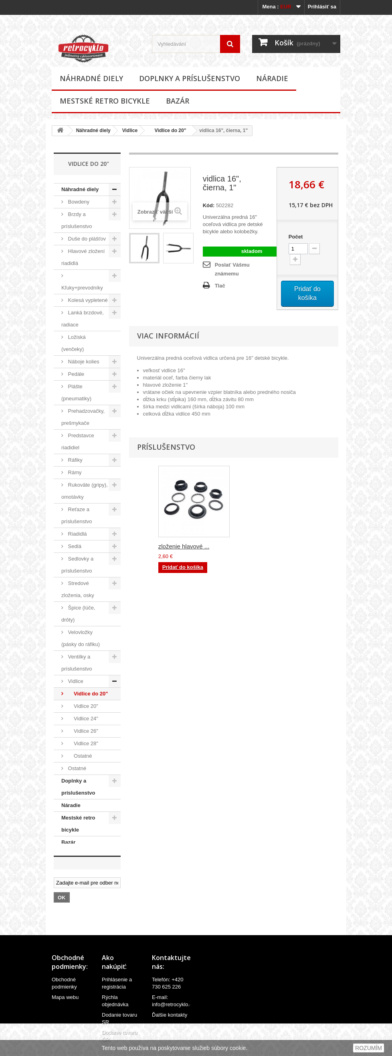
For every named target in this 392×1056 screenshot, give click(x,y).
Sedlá (74, 546)
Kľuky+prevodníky (82, 288)
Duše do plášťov (86, 239)
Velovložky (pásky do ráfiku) (80, 638)
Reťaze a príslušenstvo (76, 515)
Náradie (272, 78)
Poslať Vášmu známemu (232, 269)
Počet (296, 237)
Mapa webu (65, 1003)
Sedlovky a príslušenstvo (77, 565)
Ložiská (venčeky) (73, 343)
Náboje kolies (83, 362)
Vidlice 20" (82, 706)
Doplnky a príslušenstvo (189, 78)
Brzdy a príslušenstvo (76, 220)
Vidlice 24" (82, 719)
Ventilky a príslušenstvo (76, 663)
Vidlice (129, 130)
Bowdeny (78, 202)
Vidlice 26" (82, 731)
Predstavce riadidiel (77, 441)
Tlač (220, 286)
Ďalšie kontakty (169, 1020)
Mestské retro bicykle (105, 101)
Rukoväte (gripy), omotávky (84, 491)
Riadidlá (77, 534)
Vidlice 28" (82, 743)
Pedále (75, 374)
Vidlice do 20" (167, 130)
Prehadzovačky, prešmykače (83, 417)
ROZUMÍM (368, 1048)
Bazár (177, 101)
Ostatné (79, 756)
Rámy (74, 472)
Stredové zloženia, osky (77, 589)
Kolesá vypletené (87, 300)
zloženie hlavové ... (184, 546)
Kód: (209, 205)
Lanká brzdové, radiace (82, 319)
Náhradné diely (91, 78)
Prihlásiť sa (322, 7)
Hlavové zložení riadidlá (83, 257)
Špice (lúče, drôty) (78, 614)
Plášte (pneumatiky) (76, 392)
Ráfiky (75, 460)
